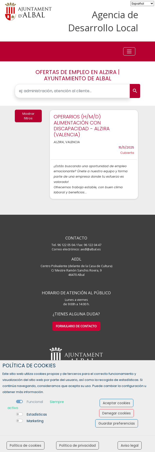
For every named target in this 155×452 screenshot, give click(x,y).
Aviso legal (129, 445)
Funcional (35, 401)
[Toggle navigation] (129, 51)
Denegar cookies (116, 413)
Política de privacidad (77, 445)
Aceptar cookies (116, 403)
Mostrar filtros (28, 116)
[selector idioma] (142, 3)
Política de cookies (25, 445)
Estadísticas (37, 414)
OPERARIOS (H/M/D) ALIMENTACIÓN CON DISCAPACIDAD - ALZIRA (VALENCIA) (82, 125)
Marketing (35, 421)
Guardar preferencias (116, 423)
